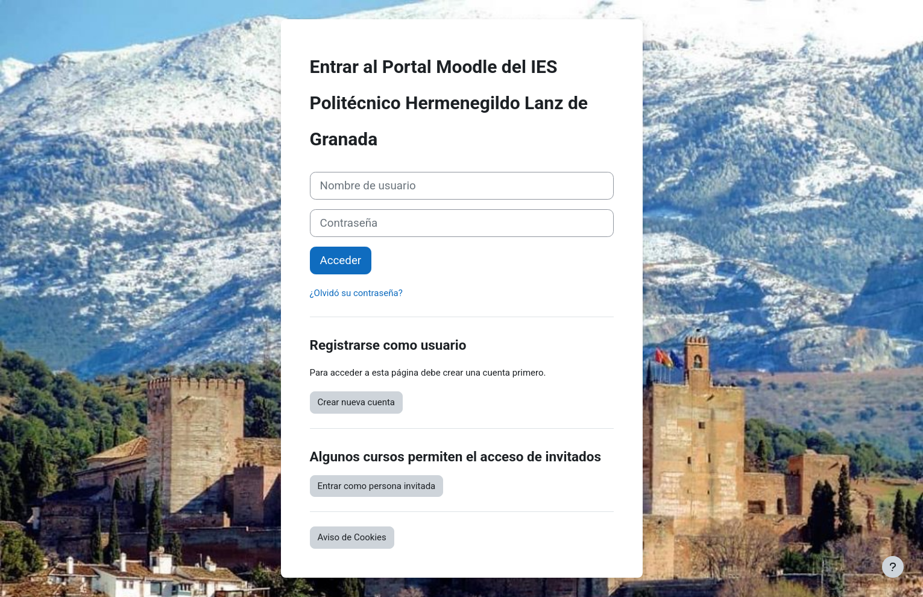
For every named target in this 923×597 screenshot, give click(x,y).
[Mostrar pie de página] (893, 567)
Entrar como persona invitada (377, 486)
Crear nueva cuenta (356, 402)
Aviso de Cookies (352, 537)
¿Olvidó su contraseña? (356, 293)
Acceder (341, 260)
